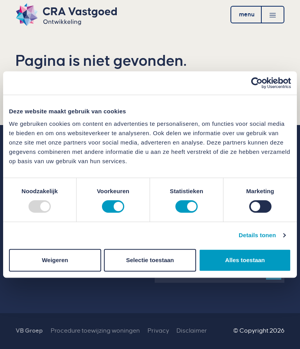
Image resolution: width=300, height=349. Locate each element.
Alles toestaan (245, 260)
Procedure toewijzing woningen (95, 331)
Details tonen (257, 235)
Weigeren (55, 260)
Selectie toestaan (150, 260)
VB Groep (29, 331)
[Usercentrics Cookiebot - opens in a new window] (257, 83)
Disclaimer (192, 331)
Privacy (158, 331)
